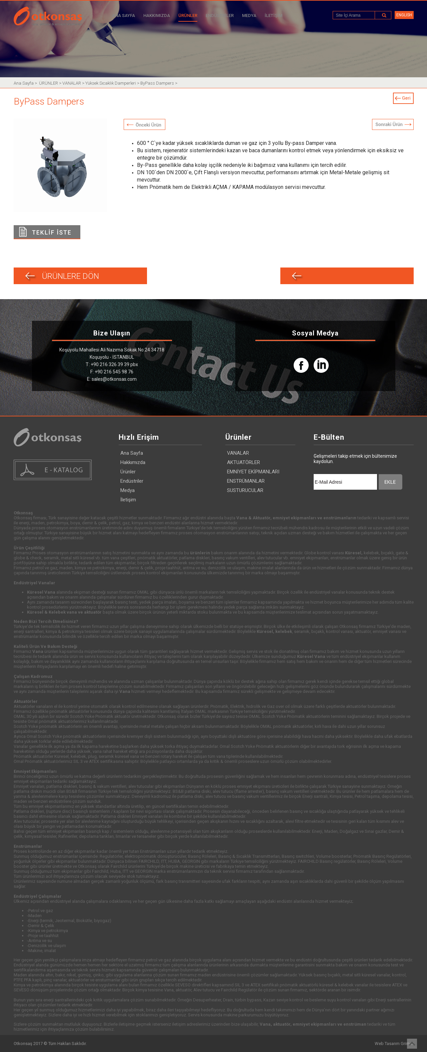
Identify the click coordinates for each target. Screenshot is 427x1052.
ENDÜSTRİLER (220, 15)
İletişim (128, 500)
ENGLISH (404, 15)
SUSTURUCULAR (245, 490)
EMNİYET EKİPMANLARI (253, 472)
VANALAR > (73, 83)
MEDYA (249, 15)
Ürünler (128, 472)
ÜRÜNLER (187, 15)
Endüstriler (131, 481)
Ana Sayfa (24, 83)
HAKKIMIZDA (156, 15)
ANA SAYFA (123, 15)
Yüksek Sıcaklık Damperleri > (112, 83)
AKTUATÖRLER (243, 462)
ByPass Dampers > (158, 83)
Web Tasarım (387, 1043)
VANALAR (238, 453)
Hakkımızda (132, 462)
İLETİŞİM (273, 15)
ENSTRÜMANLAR (246, 481)
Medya (127, 490)
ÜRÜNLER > (50, 83)
